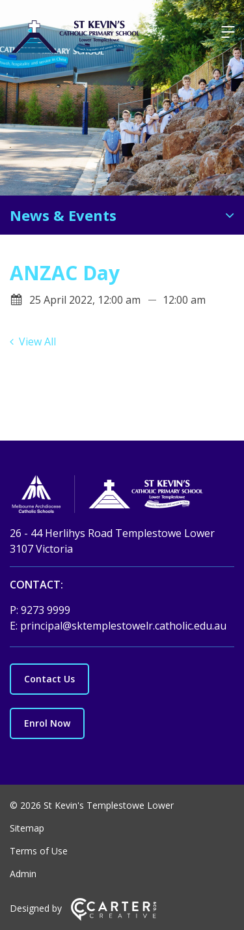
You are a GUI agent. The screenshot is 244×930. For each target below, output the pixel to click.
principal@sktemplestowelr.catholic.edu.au (123, 625)
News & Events (63, 215)
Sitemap (27, 828)
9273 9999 (45, 610)
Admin (23, 873)
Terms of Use (39, 851)
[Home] (122, 496)
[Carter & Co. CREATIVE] (113, 917)
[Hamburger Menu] (227, 32)
